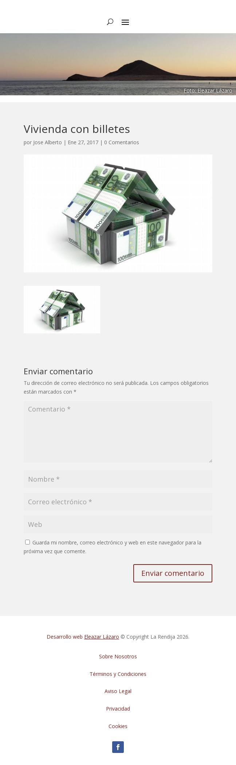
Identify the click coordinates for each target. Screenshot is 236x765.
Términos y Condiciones (118, 673)
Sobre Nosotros (118, 656)
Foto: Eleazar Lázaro (208, 90)
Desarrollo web (83, 636)
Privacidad (118, 708)
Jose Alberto (47, 142)
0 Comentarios (121, 142)
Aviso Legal (118, 691)
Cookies (118, 726)
